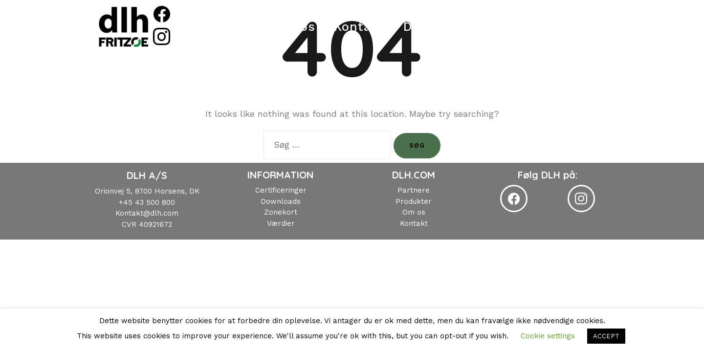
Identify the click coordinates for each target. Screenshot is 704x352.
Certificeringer (281, 190)
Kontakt (370, 27)
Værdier (281, 223)
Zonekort (280, 212)
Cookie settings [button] (548, 335)
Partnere (413, 190)
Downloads (449, 27)
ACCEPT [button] (606, 336)
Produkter (234, 27)
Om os (305, 27)
